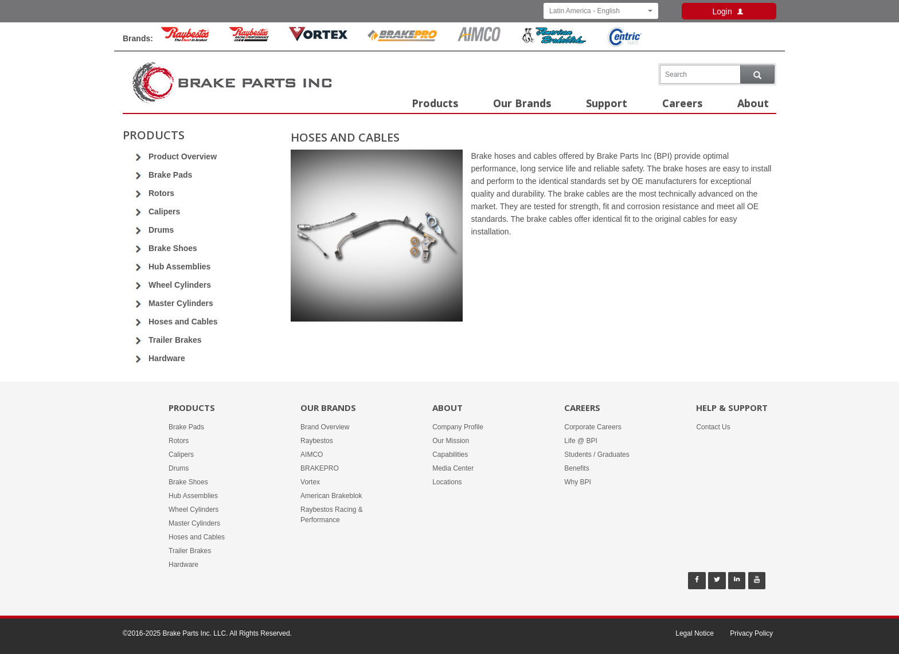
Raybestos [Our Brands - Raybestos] (316, 441)
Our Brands (522, 103)
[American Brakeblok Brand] (554, 41)
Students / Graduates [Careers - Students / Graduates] (596, 455)
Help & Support (732, 407)
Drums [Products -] (179, 468)
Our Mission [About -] (450, 441)
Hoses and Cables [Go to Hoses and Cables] (183, 321)
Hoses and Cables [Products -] (197, 537)
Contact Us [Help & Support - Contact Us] (713, 427)
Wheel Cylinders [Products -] (193, 510)
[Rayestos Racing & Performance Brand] (249, 38)
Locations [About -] (447, 482)
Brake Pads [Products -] (186, 427)
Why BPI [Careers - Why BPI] (577, 482)
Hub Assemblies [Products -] (193, 496)
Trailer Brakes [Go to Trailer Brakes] (175, 339)
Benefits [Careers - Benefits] (576, 468)
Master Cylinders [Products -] (194, 523)
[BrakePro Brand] (402, 38)
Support (606, 103)
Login (728, 11)
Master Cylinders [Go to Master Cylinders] (180, 303)
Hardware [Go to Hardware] (166, 358)
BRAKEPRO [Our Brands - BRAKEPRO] (319, 468)
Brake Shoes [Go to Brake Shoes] (172, 248)
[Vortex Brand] (318, 38)
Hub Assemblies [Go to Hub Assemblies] (179, 266)
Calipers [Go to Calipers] (164, 211)
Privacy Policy (751, 633)
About (753, 103)
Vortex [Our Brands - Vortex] (310, 482)
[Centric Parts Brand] (624, 44)
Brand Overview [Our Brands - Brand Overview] (324, 427)
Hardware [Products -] (183, 565)
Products (435, 103)
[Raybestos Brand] (185, 38)
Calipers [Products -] (181, 455)
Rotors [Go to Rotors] (161, 193)
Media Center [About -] (453, 468)
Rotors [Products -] (179, 441)
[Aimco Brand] (479, 38)
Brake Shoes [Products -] (188, 482)
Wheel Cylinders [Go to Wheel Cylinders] (179, 284)
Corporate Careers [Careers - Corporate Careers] (592, 427)
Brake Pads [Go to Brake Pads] (170, 174)
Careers (682, 103)
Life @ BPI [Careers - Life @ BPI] (580, 441)
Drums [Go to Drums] (161, 229)
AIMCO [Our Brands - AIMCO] (311, 455)
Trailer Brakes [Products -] (190, 551)
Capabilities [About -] (450, 455)
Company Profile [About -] (457, 427)
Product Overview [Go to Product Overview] (182, 156)
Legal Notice (694, 633)
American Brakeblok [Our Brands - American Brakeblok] (331, 496)
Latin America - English (600, 11)
